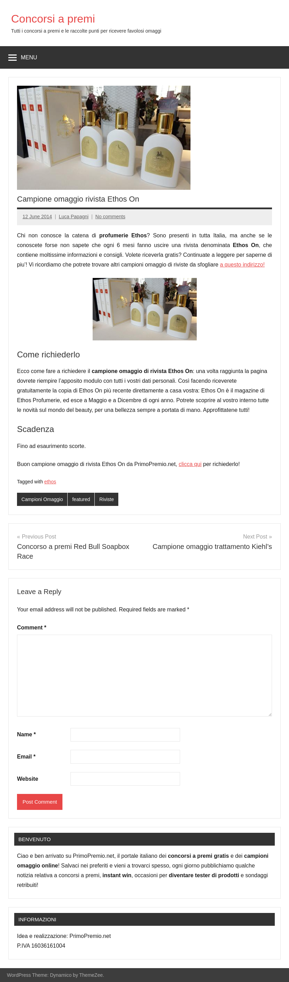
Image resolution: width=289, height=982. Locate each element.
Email (26, 757)
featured (81, 499)
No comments (110, 216)
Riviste (106, 499)
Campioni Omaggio (42, 499)
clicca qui (190, 464)
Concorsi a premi (53, 18)
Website (27, 779)
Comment (31, 627)
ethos (50, 481)
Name (26, 734)
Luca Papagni (74, 216)
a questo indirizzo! (242, 265)
